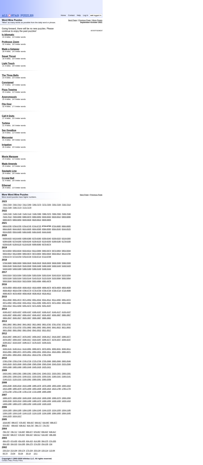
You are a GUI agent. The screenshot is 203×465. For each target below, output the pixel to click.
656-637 (44, 432)
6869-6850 (17, 220)
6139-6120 (17, 244)
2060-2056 (46, 379)
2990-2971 (17, 352)
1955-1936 (56, 386)
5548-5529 (17, 266)
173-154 (29, 450)
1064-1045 (66, 413)
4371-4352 (56, 303)
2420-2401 (7, 373)
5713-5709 (46, 257)
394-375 (44, 441)
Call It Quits (8, 116)
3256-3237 (66, 340)
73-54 (12, 453)
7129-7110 (26, 214)
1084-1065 (56, 413)
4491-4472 (66, 300)
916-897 (45, 423)
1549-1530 (7, 401)
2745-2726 (26, 361)
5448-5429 (66, 266)
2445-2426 (36, 367)
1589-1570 (56, 398)
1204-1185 (66, 410)
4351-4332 (66, 303)
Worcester (7, 137)
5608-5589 (56, 263)
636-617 (52, 432)
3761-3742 (66, 324)
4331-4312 (7, 306)
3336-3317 (26, 340)
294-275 (29, 444)
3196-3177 (26, 343)
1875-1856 (26, 389)
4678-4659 (17, 293)
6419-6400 (17, 238)
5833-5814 (56, 254)
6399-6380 (26, 238)
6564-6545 (56, 229)
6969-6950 (36, 217)
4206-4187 (26, 312)
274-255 (37, 444)
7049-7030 (66, 214)
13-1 (35, 453)
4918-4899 (36, 288)
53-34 (20, 453)
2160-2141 (66, 376)
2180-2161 (56, 376)
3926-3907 (26, 318)
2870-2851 (7, 355)
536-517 (37, 435)
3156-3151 (46, 343)
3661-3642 (46, 327)
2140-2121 (7, 379)
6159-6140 (7, 244)
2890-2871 (66, 352)
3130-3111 (17, 349)
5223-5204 (66, 275)
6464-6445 (36, 232)
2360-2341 (36, 373)
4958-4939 (17, 288)
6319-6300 (66, 238)
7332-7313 (17, 205)
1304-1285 (17, 410)
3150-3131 (7, 349)
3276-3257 (56, 340)
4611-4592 (7, 300)
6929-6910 (56, 217)
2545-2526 (56, 364)
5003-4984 (36, 281)
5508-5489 (36, 266)
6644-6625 (17, 229)
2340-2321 (46, 373)
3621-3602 (66, 327)
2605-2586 (26, 364)
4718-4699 (66, 290)
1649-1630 (26, 398)
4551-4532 (36, 300)
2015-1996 (26, 386)
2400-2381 (17, 373)
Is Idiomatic (8, 34)
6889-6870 (7, 220)
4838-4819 (7, 290)
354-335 (6, 444)
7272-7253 (46, 205)
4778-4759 (36, 290)
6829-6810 (36, 220)
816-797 (30, 426)
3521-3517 (46, 330)
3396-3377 (66, 337)
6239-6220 (36, 241)
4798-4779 (26, 290)
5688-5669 (17, 263)
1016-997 (7, 423)
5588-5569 (66, 263)
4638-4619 (36, 293)
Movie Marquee (10, 156)
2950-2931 (36, 352)
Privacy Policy (18, 460)
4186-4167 (36, 312)
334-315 (13, 444)
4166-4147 (46, 312)
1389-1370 (17, 404)
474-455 (13, 441)
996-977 (14, 423)
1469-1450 (46, 401)
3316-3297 (36, 340)
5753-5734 (26, 257)
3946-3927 (17, 318)
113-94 (52, 450)
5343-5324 (7, 275)
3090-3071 (36, 349)
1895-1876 (17, 389)
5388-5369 (26, 269)
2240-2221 (26, 376)
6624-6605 (26, 229)
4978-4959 (7, 288)
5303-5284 (26, 275)
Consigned (8, 82)
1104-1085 (46, 413)
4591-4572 (17, 300)
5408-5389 (17, 269)
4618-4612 (46, 293)
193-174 (21, 450)
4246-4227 (7, 312)
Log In (85, 15)
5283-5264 (36, 275)
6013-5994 (36, 251)
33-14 (28, 453)
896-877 (53, 423)
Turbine (6, 123)
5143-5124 (36, 278)
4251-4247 (46, 306)
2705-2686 (46, 361)
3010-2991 (7, 352)
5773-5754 (17, 257)
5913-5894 (17, 254)
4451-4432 (17, 303)
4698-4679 (7, 293)
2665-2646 (66, 361)
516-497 (44, 435)
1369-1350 (26, 404)
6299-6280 (7, 241)
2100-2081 (26, 379)
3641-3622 (56, 327)
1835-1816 (46, 389)
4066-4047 (26, 315)
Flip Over (7, 104)
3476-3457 (26, 337)
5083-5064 (66, 278)
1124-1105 (36, 413)
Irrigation (7, 144)
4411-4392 (36, 303)
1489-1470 (36, 401)
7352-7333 (7, 205)
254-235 (44, 444)
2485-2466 (17, 367)
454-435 (21, 441)
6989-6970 (26, 217)
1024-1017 (17, 416)
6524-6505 (7, 232)
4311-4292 (17, 306)
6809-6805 (46, 220)
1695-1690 (46, 392)
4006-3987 (56, 315)
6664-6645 (7, 229)
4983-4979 (46, 281)
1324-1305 (7, 410)
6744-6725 (36, 226)
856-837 (14, 426)
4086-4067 (17, 315)
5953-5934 (66, 251)
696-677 (29, 432)
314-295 (21, 444)
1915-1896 (7, 389)
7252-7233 (56, 205)
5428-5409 (7, 269)
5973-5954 (56, 251)
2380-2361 (26, 373)
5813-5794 (66, 254)
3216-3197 (17, 343)
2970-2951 (26, 352)
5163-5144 (26, 278)
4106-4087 (7, 315)
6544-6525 (66, 229)
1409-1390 (7, 404)
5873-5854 (36, 254)
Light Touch (8, 63)
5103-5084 (56, 278)
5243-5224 (56, 275)
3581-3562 (17, 330)
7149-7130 (17, 214)
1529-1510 (17, 401)
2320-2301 (56, 373)
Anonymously (9, 97)
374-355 (52, 441)
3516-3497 (7, 337)
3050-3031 (56, 349)
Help (79, 15)
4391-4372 (46, 303)
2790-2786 (46, 355)
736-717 (13, 432)
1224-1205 (56, 410)
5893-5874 (26, 254)
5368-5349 (36, 269)
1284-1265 (26, 410)
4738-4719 (56, 290)
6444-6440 (46, 232)
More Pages (97, 20)
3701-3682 (26, 327)
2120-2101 (17, 379)
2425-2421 (46, 367)
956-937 (30, 423)
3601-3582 (7, 330)
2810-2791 (36, 355)
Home (63, 15)
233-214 (6, 450)
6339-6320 (56, 238)
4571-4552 (26, 300)
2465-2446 (26, 367)
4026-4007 (46, 315)
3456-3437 (36, 337)
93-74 (5, 453)
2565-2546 (46, 364)
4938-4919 (26, 288)
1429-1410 (66, 401)
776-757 (45, 426)
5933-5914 (7, 254)
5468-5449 (56, 266)
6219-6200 (46, 241)
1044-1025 (7, 416)
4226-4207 (17, 312)
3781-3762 (56, 324)
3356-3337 (17, 340)
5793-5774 (7, 257)
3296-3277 (46, 340)
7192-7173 (17, 208)
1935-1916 (66, 386)
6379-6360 (36, 238)
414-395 (37, 441)
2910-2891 (56, 352)
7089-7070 (46, 214)
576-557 (21, 435)
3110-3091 (26, 349)
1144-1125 (26, 413)
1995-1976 (36, 386)
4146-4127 (56, 312)
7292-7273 (36, 205)
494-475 (6, 441)
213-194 (13, 450)
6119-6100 (26, 244)
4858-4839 (66, 288)
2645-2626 (7, 364)
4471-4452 (7, 303)
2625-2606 (17, 364)
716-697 (21, 432)
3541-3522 (36, 330)
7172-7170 (26, 208)
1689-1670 (7, 398)
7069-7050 (56, 214)
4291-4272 (26, 306)
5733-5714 (36, 257)
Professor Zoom (10, 42)
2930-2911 (46, 352)
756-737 (6, 432)
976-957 (22, 423)
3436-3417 (46, 337)
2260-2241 (17, 376)
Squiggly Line (9, 171)
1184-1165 (7, 413)
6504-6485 (17, 232)
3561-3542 (26, 330)
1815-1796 (56, 389)
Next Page (72, 20)
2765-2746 (17, 361)
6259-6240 (26, 241)
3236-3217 (7, 343)
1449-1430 (56, 401)
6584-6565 (46, 229)
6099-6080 (36, 244)
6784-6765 (17, 226)
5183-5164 (17, 278)
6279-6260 (17, 241)
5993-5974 (46, 251)
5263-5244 (46, 275)
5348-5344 (46, 269)
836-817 (22, 426)
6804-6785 (7, 226)
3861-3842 (17, 324)
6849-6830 (26, 220)
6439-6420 (7, 238)
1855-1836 (36, 389)
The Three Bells (10, 75)
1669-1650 (17, 398)
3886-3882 (46, 318)
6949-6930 (46, 217)
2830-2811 (26, 355)
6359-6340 (46, 238)
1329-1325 (46, 404)
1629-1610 (36, 398)
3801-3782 (46, 324)
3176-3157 (36, 343)
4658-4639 (26, 293)
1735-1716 (26, 392)
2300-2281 (66, 373)
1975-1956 (46, 386)
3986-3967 (66, 315)
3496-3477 (17, 337)
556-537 (29, 435)
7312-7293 (26, 205)
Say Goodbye (9, 130)
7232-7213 (66, 205)
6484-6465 (26, 232)
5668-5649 (26, 263)
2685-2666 (56, 361)
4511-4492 (56, 300)
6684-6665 (66, 226)
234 (50, 444)
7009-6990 (17, 217)
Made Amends (9, 164)
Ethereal (6, 185)
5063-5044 (7, 281)
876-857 (6, 426)
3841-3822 (26, 324)
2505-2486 (7, 367)
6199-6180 (56, 241)
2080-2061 (36, 379)
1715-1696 (36, 392)
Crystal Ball (8, 178)
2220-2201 (36, 376)
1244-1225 (46, 410)
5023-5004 (26, 281)
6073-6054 (7, 251)
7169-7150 (7, 214)
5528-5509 (26, 266)
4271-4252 (36, 306)
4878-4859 (56, 288)
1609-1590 (46, 398)
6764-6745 (26, 226)
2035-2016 (17, 386)
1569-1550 (66, 398)
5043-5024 (17, 281)
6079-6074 (46, 244)
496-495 (52, 435)
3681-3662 (36, 327)
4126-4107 (66, 312)
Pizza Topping (9, 89)
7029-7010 (7, 217)
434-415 (29, 441)
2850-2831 (17, 355)
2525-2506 (66, 364)
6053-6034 (17, 251)
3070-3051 (46, 349)
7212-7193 (7, 208)
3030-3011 (66, 349)
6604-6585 (36, 229)
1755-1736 (17, 392)
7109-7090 (36, 214)
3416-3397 (56, 337)
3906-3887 (36, 318)
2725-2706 (36, 361)
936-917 (38, 423)
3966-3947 (7, 318)
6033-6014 (26, 251)
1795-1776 (66, 389)
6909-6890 (66, 217)
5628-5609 (46, 263)
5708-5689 (7, 263)
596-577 (13, 435)
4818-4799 (17, 290)
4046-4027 (36, 315)
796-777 (38, 426)
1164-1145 (17, 413)
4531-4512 (46, 300)
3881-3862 (7, 324)
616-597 (6, 435)
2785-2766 (7, 361)
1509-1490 (26, 401)
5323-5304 (17, 275)
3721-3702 (17, 327)
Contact (71, 15)
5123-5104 (46, 278)
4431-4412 (26, 303)
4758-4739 (46, 290)
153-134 (37, 450)
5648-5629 (36, 263)
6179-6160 (66, 241)
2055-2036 (7, 386)
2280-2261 (7, 376)
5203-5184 (7, 278)
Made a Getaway (10, 49)
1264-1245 (36, 410)
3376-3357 (7, 340)
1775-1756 (7, 392)
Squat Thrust (9, 56)
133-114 (44, 450)
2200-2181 (46, 376)
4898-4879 (46, 288)
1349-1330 (36, 404)
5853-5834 (46, 254)
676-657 (37, 432)
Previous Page (85, 20)
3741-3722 (7, 327)
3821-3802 (36, 324)
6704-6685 (56, 226)
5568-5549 (7, 266)
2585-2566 (36, 364)
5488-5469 (46, 266)
